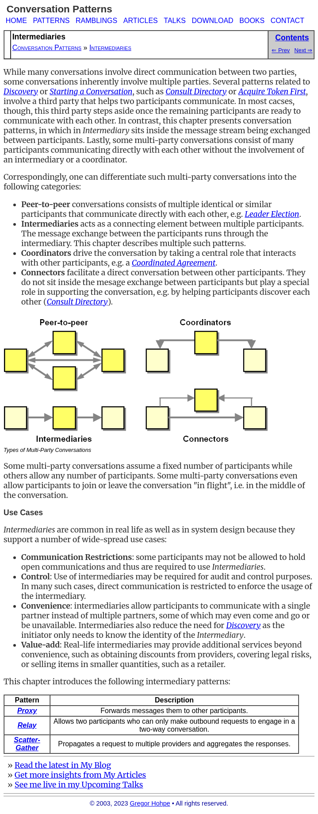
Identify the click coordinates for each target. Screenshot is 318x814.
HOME (16, 20)
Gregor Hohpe (150, 803)
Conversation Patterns (46, 47)
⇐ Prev (281, 50)
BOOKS (251, 20)
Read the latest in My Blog (63, 765)
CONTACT (287, 20)
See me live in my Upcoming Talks (79, 785)
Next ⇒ (304, 50)
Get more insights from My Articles (80, 775)
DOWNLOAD (212, 20)
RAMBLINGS (96, 20)
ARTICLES (140, 20)
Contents (292, 37)
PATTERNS (51, 20)
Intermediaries (110, 47)
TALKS (175, 20)
